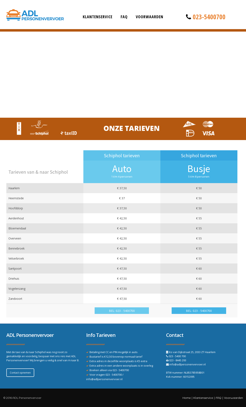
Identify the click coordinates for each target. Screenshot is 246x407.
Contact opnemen (20, 372)
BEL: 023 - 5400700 (122, 311)
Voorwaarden (149, 16)
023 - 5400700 (120, 370)
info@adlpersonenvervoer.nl (104, 379)
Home (187, 397)
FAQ (124, 16)
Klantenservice (97, 16)
